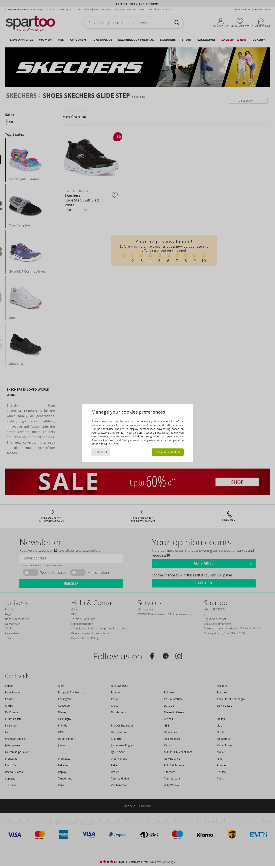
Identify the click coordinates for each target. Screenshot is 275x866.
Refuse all (100, 452)
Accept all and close (167, 452)
